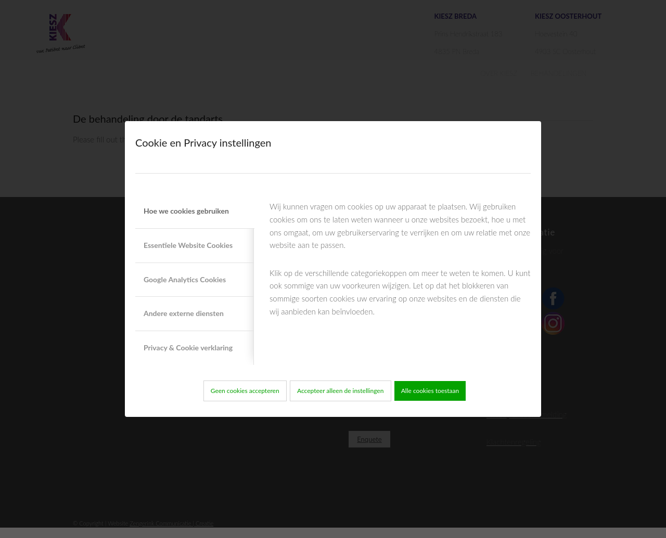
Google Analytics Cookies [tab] (185, 279)
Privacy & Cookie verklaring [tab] (188, 347)
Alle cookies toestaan (430, 391)
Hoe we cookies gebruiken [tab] (186, 210)
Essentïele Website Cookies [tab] (188, 245)
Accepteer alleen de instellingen (340, 391)
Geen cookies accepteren (245, 391)
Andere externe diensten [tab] (184, 313)
